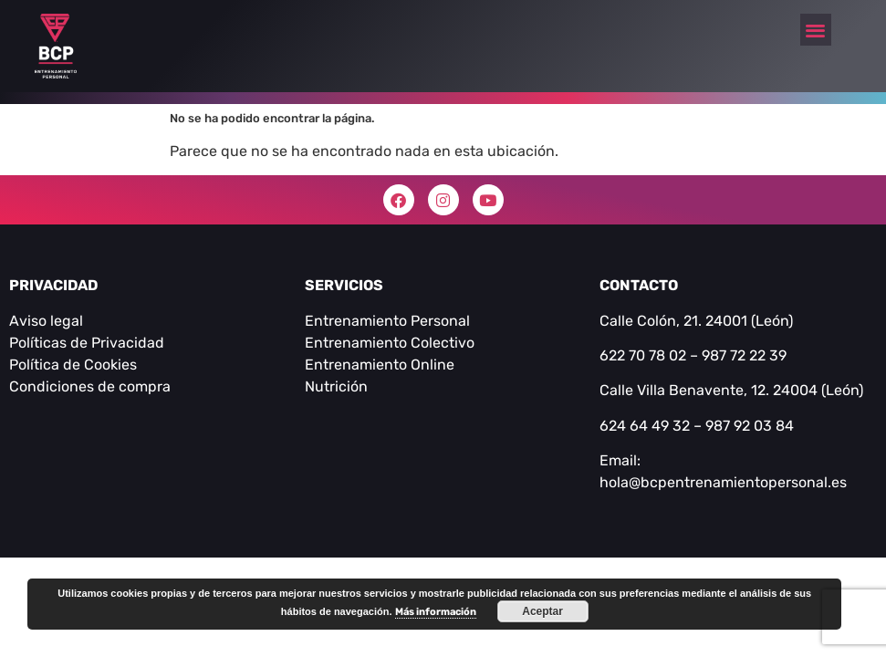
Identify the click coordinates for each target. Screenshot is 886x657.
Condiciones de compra (90, 386)
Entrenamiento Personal (387, 320)
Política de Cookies (73, 364)
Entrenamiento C (363, 342)
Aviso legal (46, 320)
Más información (435, 612)
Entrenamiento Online (379, 364)
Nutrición (336, 386)
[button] (816, 30)
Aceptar (542, 611)
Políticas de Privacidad (86, 342)
